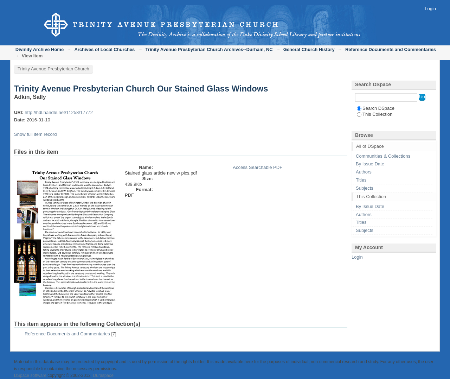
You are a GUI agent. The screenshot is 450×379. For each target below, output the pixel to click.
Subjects (364, 188)
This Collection (374, 114)
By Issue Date (370, 163)
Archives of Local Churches (104, 49)
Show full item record (35, 134)
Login (430, 8)
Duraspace (103, 375)
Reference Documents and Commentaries (390, 49)
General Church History (309, 49)
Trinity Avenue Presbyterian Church (53, 68)
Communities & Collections (383, 156)
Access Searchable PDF (257, 167)
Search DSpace (375, 108)
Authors (364, 172)
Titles (361, 180)
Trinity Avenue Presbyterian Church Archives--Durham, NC (209, 49)
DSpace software (30, 375)
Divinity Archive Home (39, 49)
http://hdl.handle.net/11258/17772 (59, 112)
